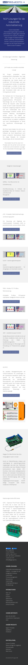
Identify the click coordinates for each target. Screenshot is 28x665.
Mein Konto (9, 651)
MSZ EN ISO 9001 (11, 616)
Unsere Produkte (10, 643)
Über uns (8, 593)
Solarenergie (9, 581)
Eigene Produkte (10, 628)
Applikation (9, 630)
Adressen (8, 649)
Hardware (8, 632)
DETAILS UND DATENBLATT (11, 199)
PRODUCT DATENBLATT (14, 153)
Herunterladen (10, 647)
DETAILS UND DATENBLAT (11, 352)
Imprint (8, 595)
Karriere (8, 597)
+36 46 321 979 (10, 558)
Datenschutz (9, 600)
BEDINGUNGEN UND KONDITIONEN (12, 603)
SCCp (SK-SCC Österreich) (13, 618)
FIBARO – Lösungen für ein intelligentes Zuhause (13, 572)
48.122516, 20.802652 (14, 556)
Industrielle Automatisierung (13, 569)
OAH (7, 620)
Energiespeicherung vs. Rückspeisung (12, 584)
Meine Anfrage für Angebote (13, 645)
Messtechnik (9, 579)
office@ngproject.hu (11, 560)
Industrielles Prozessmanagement (11, 576)
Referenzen (9, 598)
